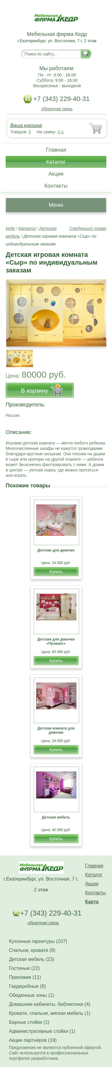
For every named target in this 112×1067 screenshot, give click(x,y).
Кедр (10, 228)
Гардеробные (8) (27, 986)
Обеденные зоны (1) (31, 995)
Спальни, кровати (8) (32, 950)
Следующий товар (87, 228)
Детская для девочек (55, 550)
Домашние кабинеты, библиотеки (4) (49, 1004)
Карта (92, 901)
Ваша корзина (26, 125)
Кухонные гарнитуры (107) (38, 941)
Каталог (56, 162)
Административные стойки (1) (42, 1031)
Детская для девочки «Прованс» (56, 641)
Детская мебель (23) (31, 959)
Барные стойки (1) (29, 1022)
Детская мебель (56, 817)
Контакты (56, 186)
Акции (55, 174)
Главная (56, 150)
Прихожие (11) (25, 977)
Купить (55, 571)
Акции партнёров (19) (33, 1040)
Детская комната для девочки (56, 730)
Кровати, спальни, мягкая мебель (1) (49, 1013)
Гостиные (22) (24, 968)
